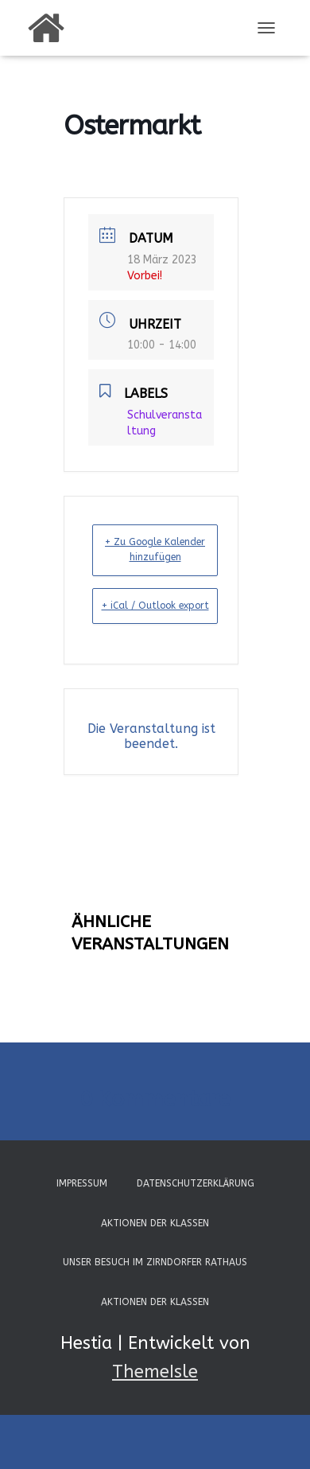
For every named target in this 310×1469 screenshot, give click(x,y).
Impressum (81, 1183)
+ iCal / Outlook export (155, 605)
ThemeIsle (155, 1372)
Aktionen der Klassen (155, 1223)
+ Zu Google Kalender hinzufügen (155, 549)
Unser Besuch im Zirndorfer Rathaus (155, 1262)
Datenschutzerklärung (195, 1183)
